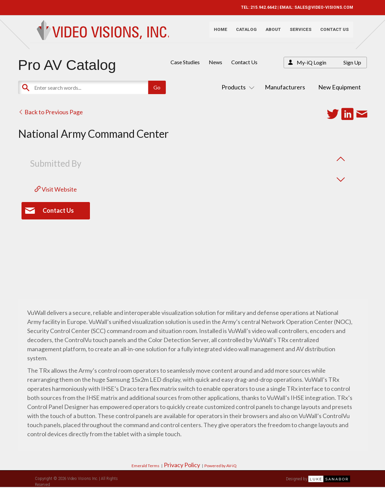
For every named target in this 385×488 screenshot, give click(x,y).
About (270, 32)
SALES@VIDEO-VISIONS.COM (321, 7)
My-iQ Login (311, 62)
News (215, 62)
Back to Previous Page (50, 112)
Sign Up (352, 62)
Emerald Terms (145, 465)
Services (298, 32)
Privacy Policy (182, 465)
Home (218, 32)
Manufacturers (285, 87)
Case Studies (185, 62)
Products (237, 87)
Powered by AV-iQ (220, 465)
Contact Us (332, 32)
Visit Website (56, 189)
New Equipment (339, 87)
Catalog (243, 32)
